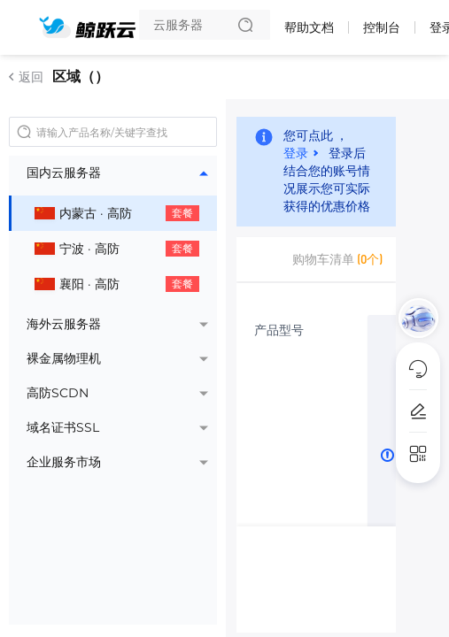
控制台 (381, 27)
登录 (295, 152)
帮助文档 (309, 27)
